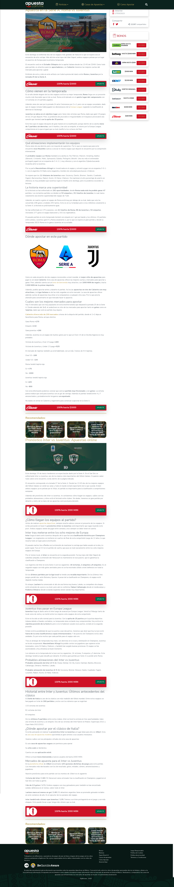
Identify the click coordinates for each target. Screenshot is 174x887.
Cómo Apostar (104, 860)
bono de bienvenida (59, 282)
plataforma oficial (36, 764)
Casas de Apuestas (92, 4)
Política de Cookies (137, 853)
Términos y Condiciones (138, 857)
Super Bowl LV (104, 855)
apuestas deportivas (47, 523)
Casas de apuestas (105, 857)
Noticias (61, 4)
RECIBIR (141, 45)
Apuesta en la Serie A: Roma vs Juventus (57, 10)
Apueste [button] (100, 84)
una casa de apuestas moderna (40, 734)
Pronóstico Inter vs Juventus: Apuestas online (61, 440)
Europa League (76, 107)
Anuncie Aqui (103, 862)
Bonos (101, 851)
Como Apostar (125, 4)
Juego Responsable (137, 851)
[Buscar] (146, 4)
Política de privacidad (138, 855)
